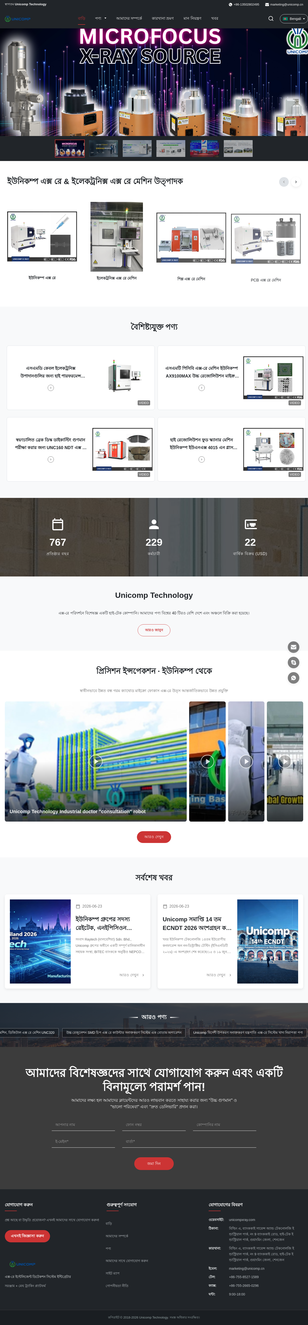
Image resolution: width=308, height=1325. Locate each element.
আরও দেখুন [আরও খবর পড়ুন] (132, 975)
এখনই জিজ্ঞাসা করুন (27, 1236)
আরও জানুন (154, 630)
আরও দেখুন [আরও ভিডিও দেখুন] (153, 837)
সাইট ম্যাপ (113, 1273)
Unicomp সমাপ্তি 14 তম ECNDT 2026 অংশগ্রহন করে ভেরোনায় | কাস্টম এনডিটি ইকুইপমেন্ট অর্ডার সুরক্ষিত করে (197, 924)
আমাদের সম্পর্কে (129, 18)
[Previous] (284, 182)
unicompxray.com (242, 1220)
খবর (214, 18)
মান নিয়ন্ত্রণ (192, 18)
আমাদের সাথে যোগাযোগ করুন (127, 1261)
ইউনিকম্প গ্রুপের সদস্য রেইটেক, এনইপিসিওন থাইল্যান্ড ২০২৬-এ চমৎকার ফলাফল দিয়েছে (107, 924)
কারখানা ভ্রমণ (163, 18)
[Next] (296, 182)
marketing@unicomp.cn (286, 4)
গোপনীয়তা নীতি (117, 1286)
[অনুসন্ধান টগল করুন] (271, 18)
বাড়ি (81, 18)
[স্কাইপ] (293, 662)
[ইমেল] (293, 647)
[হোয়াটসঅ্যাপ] (293, 678)
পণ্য (98, 18)
